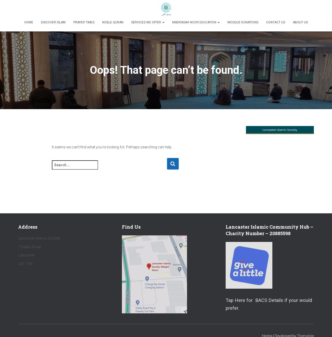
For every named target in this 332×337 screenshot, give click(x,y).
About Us (300, 22)
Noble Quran (112, 22)
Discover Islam (53, 22)
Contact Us (275, 22)
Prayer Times (83, 22)
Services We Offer (147, 22)
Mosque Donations (242, 22)
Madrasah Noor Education (196, 22)
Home (28, 22)
